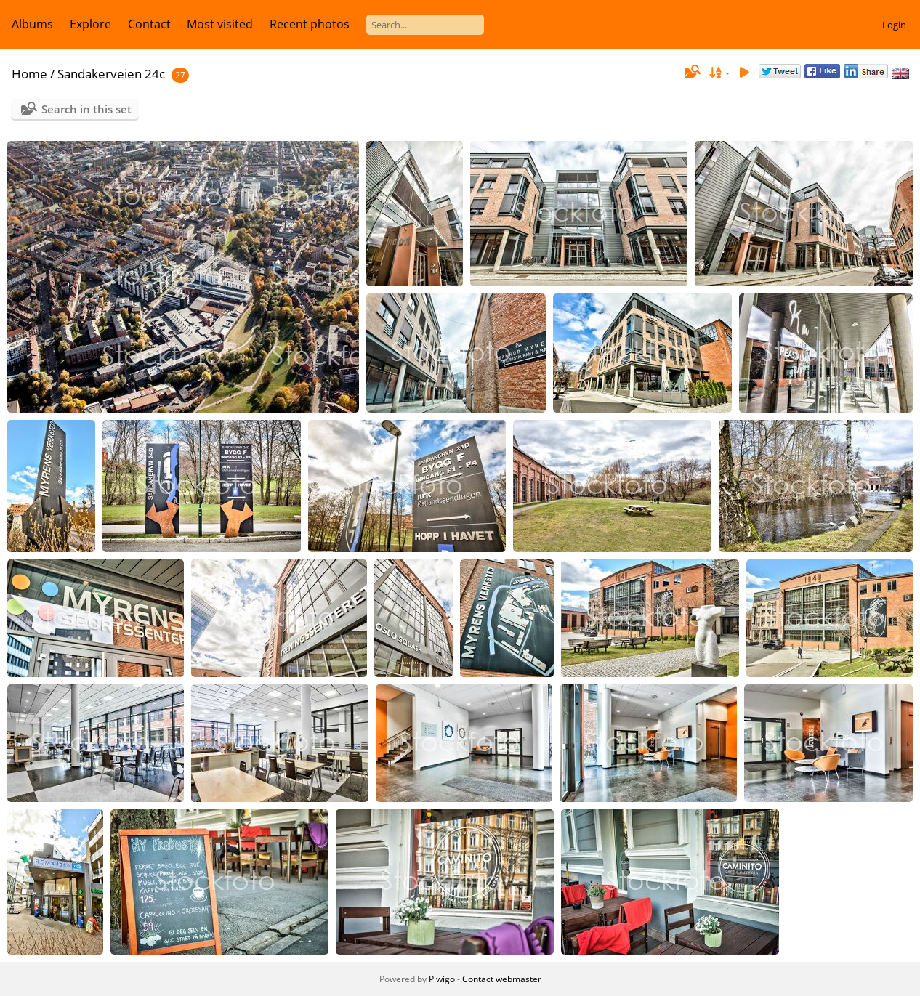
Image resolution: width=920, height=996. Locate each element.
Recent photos (310, 24)
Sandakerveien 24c (111, 73)
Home (29, 73)
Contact (149, 24)
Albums (32, 24)
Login (894, 24)
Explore (90, 24)
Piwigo (442, 979)
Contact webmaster (501, 979)
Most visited (220, 24)
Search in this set (86, 109)
